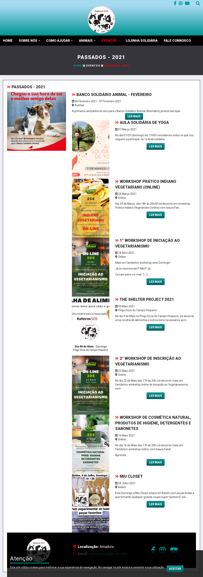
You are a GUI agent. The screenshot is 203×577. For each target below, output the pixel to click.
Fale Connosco (177, 40)
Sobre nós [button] (29, 40)
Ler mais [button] (134, 116)
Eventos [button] (111, 40)
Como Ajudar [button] (59, 40)
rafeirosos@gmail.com (108, 554)
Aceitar (175, 573)
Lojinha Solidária (142, 40)
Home (8, 40)
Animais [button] (87, 40)
